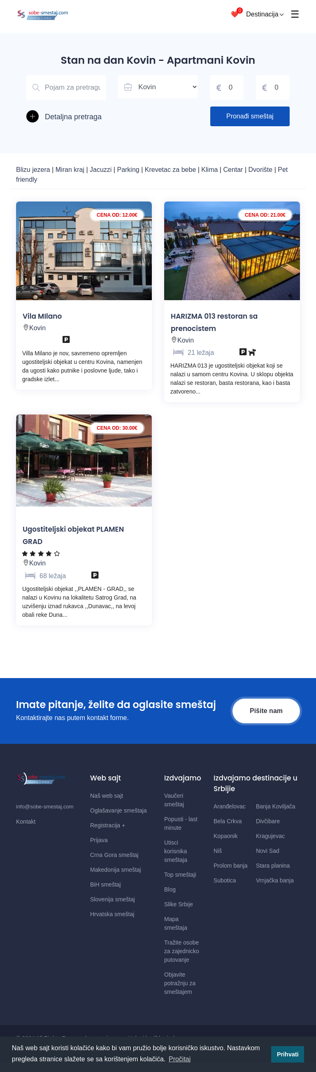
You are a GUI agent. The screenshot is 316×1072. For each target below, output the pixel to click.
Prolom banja (231, 865)
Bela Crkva (228, 821)
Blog (170, 889)
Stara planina (273, 865)
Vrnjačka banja (275, 880)
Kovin (37, 327)
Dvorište (261, 169)
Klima (210, 169)
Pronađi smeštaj (250, 116)
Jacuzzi (102, 169)
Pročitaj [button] (180, 1059)
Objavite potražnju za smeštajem (179, 983)
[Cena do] (273, 87)
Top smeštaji (180, 874)
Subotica (225, 880)
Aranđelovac (230, 806)
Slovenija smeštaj (112, 899)
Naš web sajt (106, 795)
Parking (129, 169)
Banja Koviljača (275, 806)
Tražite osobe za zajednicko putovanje (181, 951)
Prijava (99, 840)
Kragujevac (270, 836)
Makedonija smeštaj (115, 869)
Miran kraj (71, 169)
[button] (66, 117)
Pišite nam (266, 710)
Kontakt (25, 821)
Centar (233, 169)
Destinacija (264, 14)
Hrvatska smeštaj (112, 914)
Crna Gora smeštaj (114, 855)
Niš (218, 850)
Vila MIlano (42, 316)
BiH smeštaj (105, 884)
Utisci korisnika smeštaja (175, 851)
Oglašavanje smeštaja (118, 810)
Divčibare (268, 821)
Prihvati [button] (288, 1054)
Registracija (107, 825)
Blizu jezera (34, 169)
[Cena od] (227, 87)
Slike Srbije (178, 904)
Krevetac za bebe (170, 169)
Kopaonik (225, 836)
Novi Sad (267, 850)
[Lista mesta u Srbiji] (158, 86)
